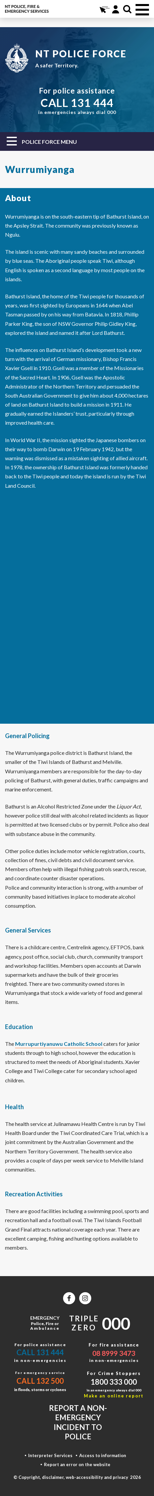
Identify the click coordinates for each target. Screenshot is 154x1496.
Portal (115, 9)
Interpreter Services (50, 1455)
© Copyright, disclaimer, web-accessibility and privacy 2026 (77, 1477)
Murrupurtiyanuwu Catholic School (59, 1043)
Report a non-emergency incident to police (78, 1422)
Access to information (102, 1455)
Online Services (104, 9)
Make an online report (114, 1395)
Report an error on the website (77, 1464)
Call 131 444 (40, 1352)
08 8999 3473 (113, 1353)
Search (127, 9)
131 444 (92, 102)
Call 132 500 (40, 1380)
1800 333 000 (114, 1381)
